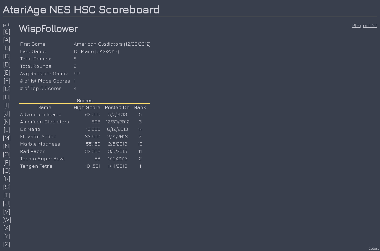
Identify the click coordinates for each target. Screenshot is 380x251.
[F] (7, 80)
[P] (7, 162)
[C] (7, 56)
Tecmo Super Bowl (42, 158)
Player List (364, 25)
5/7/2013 (117, 114)
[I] (7, 105)
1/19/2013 (117, 158)
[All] (7, 24)
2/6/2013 (117, 144)
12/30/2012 (137, 44)
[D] (7, 64)
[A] (6, 39)
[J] (7, 113)
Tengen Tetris (36, 166)
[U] (7, 203)
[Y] (7, 235)
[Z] (6, 244)
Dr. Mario (84, 51)
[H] (7, 96)
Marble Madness (40, 144)
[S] (7, 186)
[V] (6, 211)
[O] (7, 154)
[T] (7, 195)
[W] (7, 219)
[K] (7, 121)
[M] (7, 137)
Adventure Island (41, 114)
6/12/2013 (107, 51)
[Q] (7, 170)
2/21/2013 (117, 136)
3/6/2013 (117, 151)
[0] (6, 31)
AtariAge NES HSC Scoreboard (81, 9)
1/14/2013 (117, 166)
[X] (7, 227)
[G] (7, 88)
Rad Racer (32, 151)
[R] (7, 178)
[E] (7, 72)
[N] (7, 145)
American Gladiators (98, 44)
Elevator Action (38, 136)
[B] (7, 47)
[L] (7, 129)
